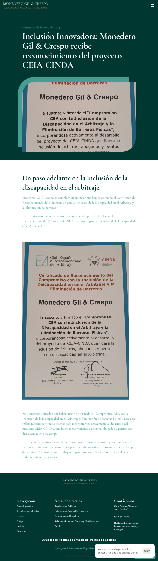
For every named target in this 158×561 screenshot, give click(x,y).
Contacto (21, 531)
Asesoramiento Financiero (66, 516)
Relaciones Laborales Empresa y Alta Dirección (76, 521)
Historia (20, 516)
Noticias (20, 526)
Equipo (20, 521)
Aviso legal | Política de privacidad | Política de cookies (79, 539)
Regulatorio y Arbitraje (65, 506)
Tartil (57, 526)
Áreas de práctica (25, 506)
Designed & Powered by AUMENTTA (79, 548)
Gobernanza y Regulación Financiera (71, 511)
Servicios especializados (28, 511)
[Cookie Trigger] (79, 556)
